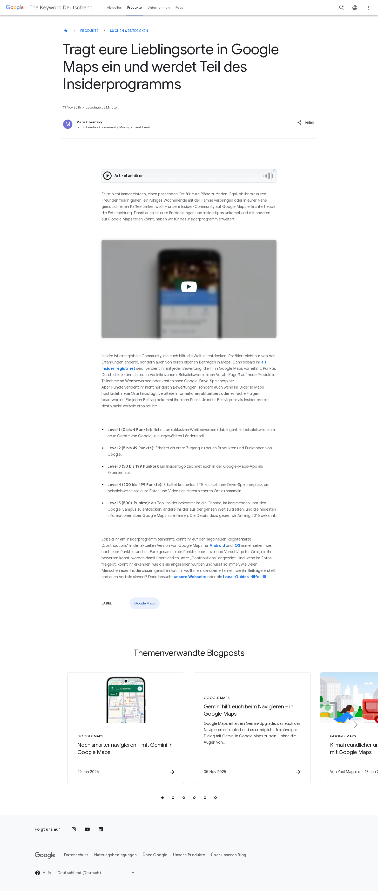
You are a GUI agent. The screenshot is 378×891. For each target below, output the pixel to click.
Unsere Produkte (189, 855)
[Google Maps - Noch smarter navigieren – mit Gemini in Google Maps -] (126, 728)
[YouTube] (87, 829)
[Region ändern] (97, 873)
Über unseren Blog (228, 855)
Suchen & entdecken (129, 30)
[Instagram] (74, 829)
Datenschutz (76, 855)
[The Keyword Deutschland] (66, 30)
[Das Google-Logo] (45, 855)
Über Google (155, 855)
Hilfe (43, 873)
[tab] (162, 797)
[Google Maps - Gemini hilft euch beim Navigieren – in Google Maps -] (252, 728)
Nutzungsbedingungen (115, 855)
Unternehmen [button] (159, 8)
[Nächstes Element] (355, 724)
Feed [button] (179, 8)
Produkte (89, 30)
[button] (305, 122)
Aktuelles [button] (114, 8)
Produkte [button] (134, 8)
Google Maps (144, 603)
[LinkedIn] (101, 829)
